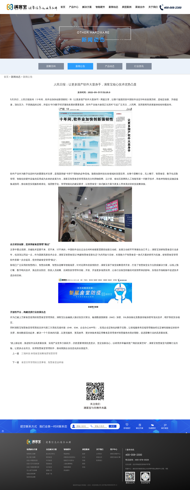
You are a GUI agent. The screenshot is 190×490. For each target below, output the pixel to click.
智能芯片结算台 (69, 460)
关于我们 (153, 7)
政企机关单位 (50, 454)
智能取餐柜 (67, 467)
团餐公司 (49, 470)
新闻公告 (80, 66)
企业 (83, 457)
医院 (83, 464)
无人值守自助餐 (32, 470)
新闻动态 (113, 7)
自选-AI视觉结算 (32, 460)
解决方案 (87, 7)
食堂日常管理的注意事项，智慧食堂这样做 (42, 362)
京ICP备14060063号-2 (109, 485)
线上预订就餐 (31, 457)
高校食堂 (49, 464)
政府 (83, 454)
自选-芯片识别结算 (33, 464)
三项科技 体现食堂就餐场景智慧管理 (39, 353)
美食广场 (49, 474)
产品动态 (109, 66)
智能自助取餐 (31, 474)
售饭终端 (67, 454)
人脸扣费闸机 (68, 464)
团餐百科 (51, 66)
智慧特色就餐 (31, 477)
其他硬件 (67, 470)
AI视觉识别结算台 (69, 457)
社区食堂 (49, 467)
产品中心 (73, 7)
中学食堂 (49, 460)
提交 (113, 426)
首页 (63, 7)
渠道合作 (140, 7)
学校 (83, 460)
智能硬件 (100, 7)
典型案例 (126, 7)
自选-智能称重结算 (33, 467)
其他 (83, 467)
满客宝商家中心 (115, 454)
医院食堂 (49, 457)
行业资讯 (139, 66)
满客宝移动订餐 (115, 457)
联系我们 (99, 460)
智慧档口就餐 (31, 454)
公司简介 (99, 454)
